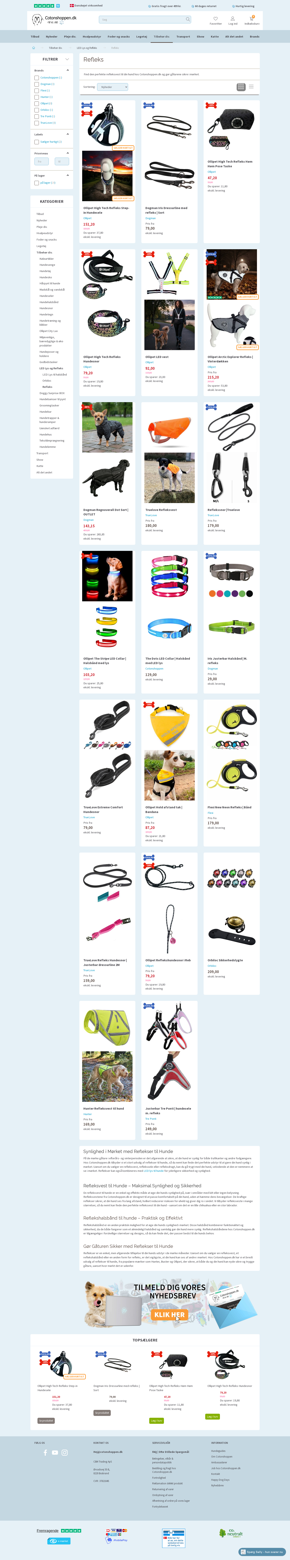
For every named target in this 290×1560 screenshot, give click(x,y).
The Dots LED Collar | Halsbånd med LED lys (167, 660)
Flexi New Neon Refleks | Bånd (229, 807)
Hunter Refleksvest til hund (103, 1108)
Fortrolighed (159, 1477)
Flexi (210, 813)
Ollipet (87, 218)
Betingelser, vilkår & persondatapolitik (162, 1460)
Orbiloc (212, 966)
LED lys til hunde (154, 1171)
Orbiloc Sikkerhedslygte (225, 960)
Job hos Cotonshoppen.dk (225, 1468)
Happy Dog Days (220, 1480)
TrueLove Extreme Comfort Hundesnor (103, 809)
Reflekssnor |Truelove (224, 510)
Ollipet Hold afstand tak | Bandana (163, 809)
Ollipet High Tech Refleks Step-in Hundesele (106, 210)
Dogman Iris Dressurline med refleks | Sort (166, 210)
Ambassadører (219, 1462)
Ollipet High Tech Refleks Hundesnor (102, 359)
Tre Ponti (150, 1119)
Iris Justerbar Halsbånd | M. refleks (227, 660)
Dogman (150, 218)
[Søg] (188, 19)
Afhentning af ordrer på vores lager (171, 1500)
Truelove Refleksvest (161, 510)
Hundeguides (218, 1451)
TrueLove (151, 515)
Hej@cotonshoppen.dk (107, 1452)
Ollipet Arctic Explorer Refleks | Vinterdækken (230, 359)
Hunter (87, 1114)
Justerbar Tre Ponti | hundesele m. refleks (168, 1110)
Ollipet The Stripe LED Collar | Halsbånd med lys (104, 660)
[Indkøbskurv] (251, 19)
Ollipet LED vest (157, 357)
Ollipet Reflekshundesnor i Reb (168, 960)
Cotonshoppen (154, 668)
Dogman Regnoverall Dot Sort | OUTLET (105, 512)
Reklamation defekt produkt (167, 1483)
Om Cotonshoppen (221, 1456)
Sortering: (89, 87)
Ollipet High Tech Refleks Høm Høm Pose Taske (230, 163)
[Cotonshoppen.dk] (54, 20)
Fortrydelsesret (160, 1506)
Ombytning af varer (162, 1495)
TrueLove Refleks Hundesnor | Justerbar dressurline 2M (105, 962)
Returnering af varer (163, 1489)
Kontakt (215, 1474)
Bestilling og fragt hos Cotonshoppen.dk (164, 1470)
